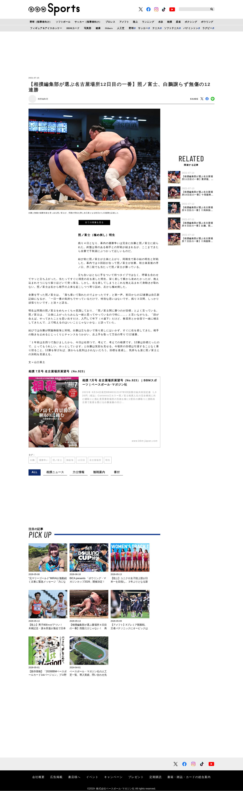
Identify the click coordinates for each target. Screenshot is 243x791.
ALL (35, 472)
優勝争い (44, 460)
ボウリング (207, 22)
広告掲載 (56, 777)
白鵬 (32, 460)
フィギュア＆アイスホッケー (46, 28)
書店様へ (74, 777)
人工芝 (120, 28)
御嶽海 (70, 460)
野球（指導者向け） (41, 22)
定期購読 (155, 777)
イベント (92, 777)
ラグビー (207, 28)
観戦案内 (99, 472)
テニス (156, 28)
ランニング (148, 22)
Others (109, 28)
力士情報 (78, 472)
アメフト (124, 22)
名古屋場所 (96, 460)
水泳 (160, 22)
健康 (98, 28)
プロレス (110, 22)
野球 (131, 28)
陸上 (135, 22)
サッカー (143, 28)
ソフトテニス (171, 28)
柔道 (178, 22)
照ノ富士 (57, 460)
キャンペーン (113, 777)
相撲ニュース (55, 472)
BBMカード (73, 28)
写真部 (87, 28)
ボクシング (191, 22)
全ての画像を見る (94, 222)
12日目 (82, 460)
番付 (117, 472)
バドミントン (190, 28)
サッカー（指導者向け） (88, 22)
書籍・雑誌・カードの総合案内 (189, 777)
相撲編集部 (43, 99)
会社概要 (38, 777)
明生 (108, 460)
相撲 (169, 22)
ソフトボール (63, 22)
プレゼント (136, 777)
